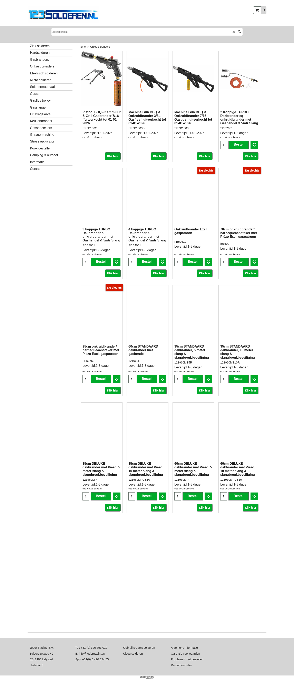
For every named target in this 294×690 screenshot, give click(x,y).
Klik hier (112, 146)
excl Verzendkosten (92, 137)
